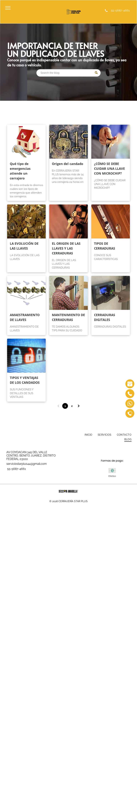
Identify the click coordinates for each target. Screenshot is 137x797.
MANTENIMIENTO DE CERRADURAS (68, 317)
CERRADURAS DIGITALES (104, 317)
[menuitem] (88, 435)
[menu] (7, 8)
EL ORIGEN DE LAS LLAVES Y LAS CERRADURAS (66, 248)
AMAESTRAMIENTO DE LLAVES (25, 317)
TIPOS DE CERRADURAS (104, 245)
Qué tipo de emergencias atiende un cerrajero (20, 171)
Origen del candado (67, 164)
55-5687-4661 (120, 10)
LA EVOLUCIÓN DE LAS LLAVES (24, 245)
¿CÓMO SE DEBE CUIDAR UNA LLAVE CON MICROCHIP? (109, 169)
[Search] (68, 73)
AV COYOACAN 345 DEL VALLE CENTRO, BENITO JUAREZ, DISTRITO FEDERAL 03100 (31, 455)
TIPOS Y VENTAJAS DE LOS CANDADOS (25, 380)
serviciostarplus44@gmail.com (26, 463)
